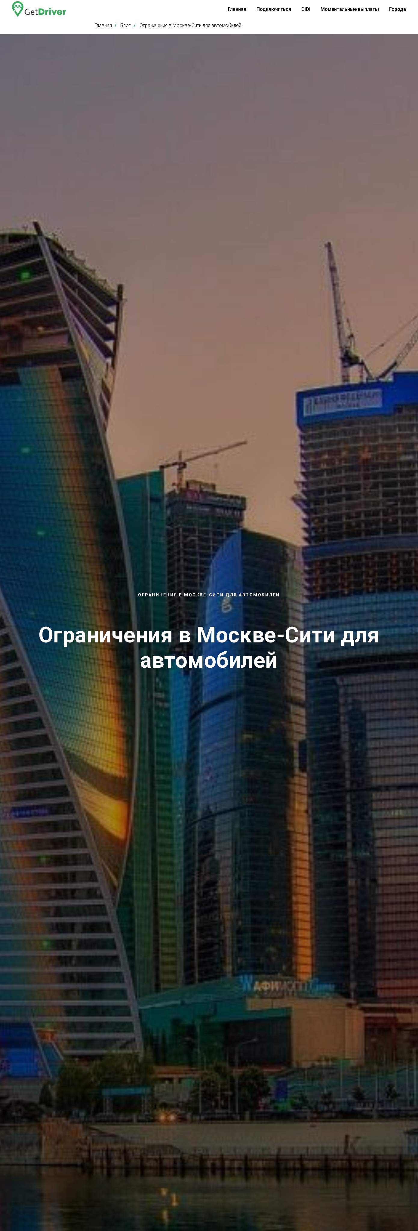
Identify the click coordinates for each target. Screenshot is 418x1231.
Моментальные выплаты (350, 9)
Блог (125, 25)
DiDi (305, 9)
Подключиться (274, 9)
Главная (237, 9)
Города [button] (397, 9)
